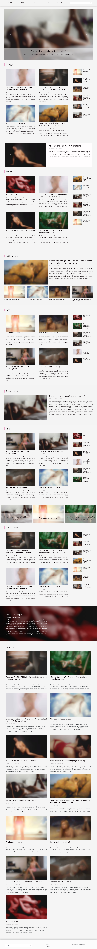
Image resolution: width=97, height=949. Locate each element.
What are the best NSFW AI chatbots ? (86, 80)
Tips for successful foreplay (49, 366)
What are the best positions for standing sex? (87, 106)
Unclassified (60, 3)
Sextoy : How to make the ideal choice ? (48, 51)
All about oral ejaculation (86, 70)
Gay (35, 3)
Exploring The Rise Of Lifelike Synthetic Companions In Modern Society (52, 89)
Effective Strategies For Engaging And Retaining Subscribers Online (52, 231)
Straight (10, 3)
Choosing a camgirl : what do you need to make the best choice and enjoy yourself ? (52, 125)
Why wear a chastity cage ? (16, 123)
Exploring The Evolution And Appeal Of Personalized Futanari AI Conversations (20, 89)
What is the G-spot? (14, 194)
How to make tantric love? (86, 87)
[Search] (81, 3)
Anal (47, 3)
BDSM (22, 3)
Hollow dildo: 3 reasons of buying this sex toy (86, 98)
